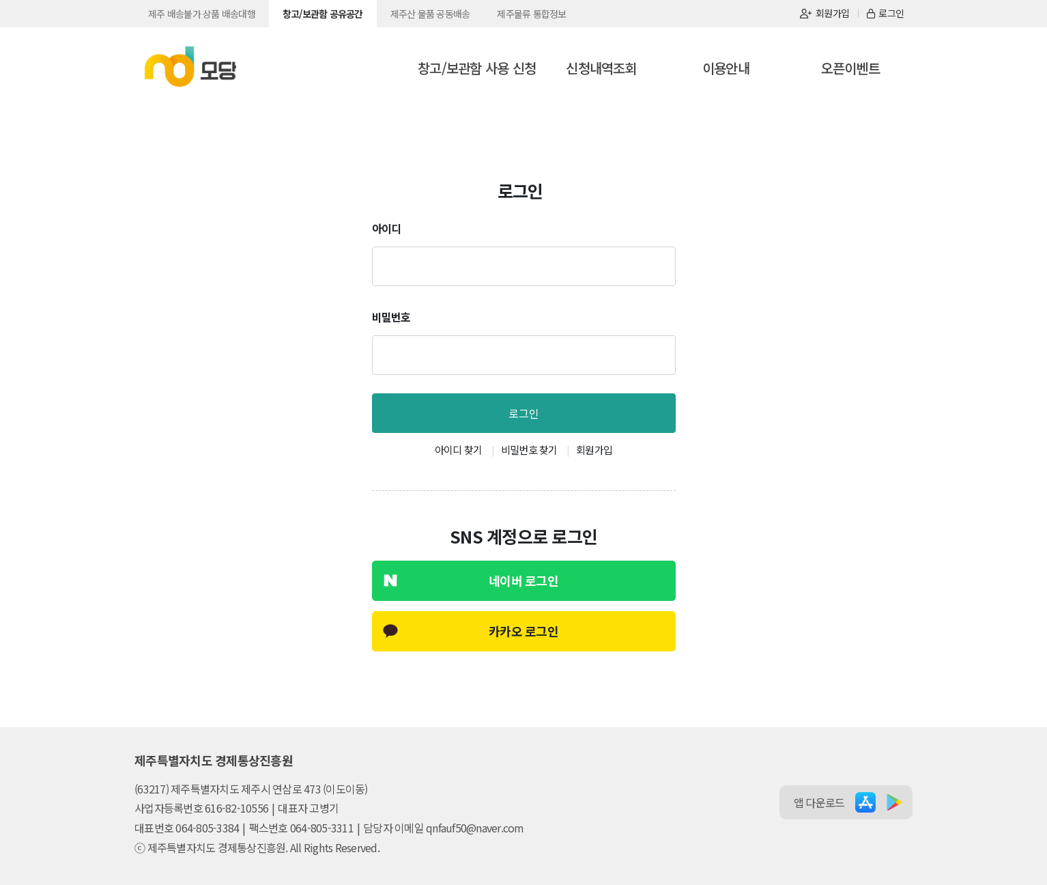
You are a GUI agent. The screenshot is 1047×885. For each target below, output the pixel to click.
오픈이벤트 (850, 68)
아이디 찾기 (459, 449)
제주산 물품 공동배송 (430, 13)
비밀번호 (391, 317)
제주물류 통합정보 (531, 13)
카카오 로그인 (523, 631)
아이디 (386, 228)
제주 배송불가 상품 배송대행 (201, 13)
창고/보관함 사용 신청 (477, 68)
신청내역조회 (601, 68)
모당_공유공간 (190, 66)
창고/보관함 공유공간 (323, 13)
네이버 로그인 (523, 580)
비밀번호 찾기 (529, 449)
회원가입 (824, 13)
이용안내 (725, 68)
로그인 (885, 13)
